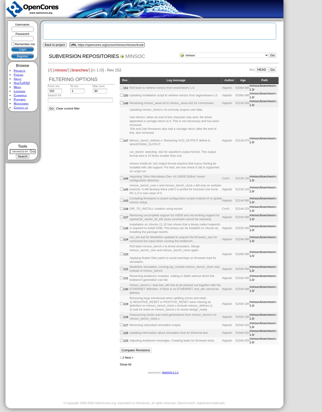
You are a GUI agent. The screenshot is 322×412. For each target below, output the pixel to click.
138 (125, 209)
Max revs (99, 86)
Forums (18, 74)
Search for (54, 95)
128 (125, 317)
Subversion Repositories (84, 56)
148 (125, 103)
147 (125, 140)
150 (125, 95)
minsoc (135, 56)
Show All (125, 364)
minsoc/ (61, 70)
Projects (19, 70)
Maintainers (21, 103)
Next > (129, 357)
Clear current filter (68, 108)
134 (125, 239)
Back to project (55, 45)
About (17, 79)
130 (125, 289)
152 (125, 88)
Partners (20, 99)
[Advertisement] (22, 127)
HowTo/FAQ (22, 83)
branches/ (80, 70)
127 (125, 325)
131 (125, 278)
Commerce (20, 95)
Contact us (21, 107)
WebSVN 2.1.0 (170, 372)
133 (125, 254)
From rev (54, 86)
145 (125, 189)
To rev (74, 86)
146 (125, 178)
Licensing (19, 91)
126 (125, 333)
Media (17, 87)
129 (125, 304)
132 (125, 269)
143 (125, 200)
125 (125, 340)
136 (125, 228)
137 (125, 217)
